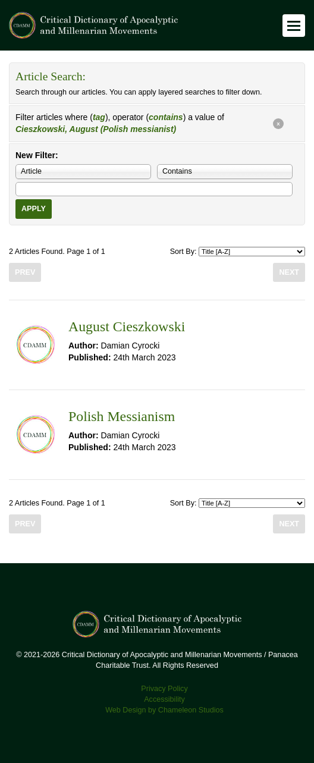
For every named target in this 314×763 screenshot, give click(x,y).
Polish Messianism (121, 416)
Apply (33, 209)
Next (289, 272)
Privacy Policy (164, 688)
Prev (25, 272)
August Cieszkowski (126, 326)
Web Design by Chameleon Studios (164, 710)
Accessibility (164, 699)
